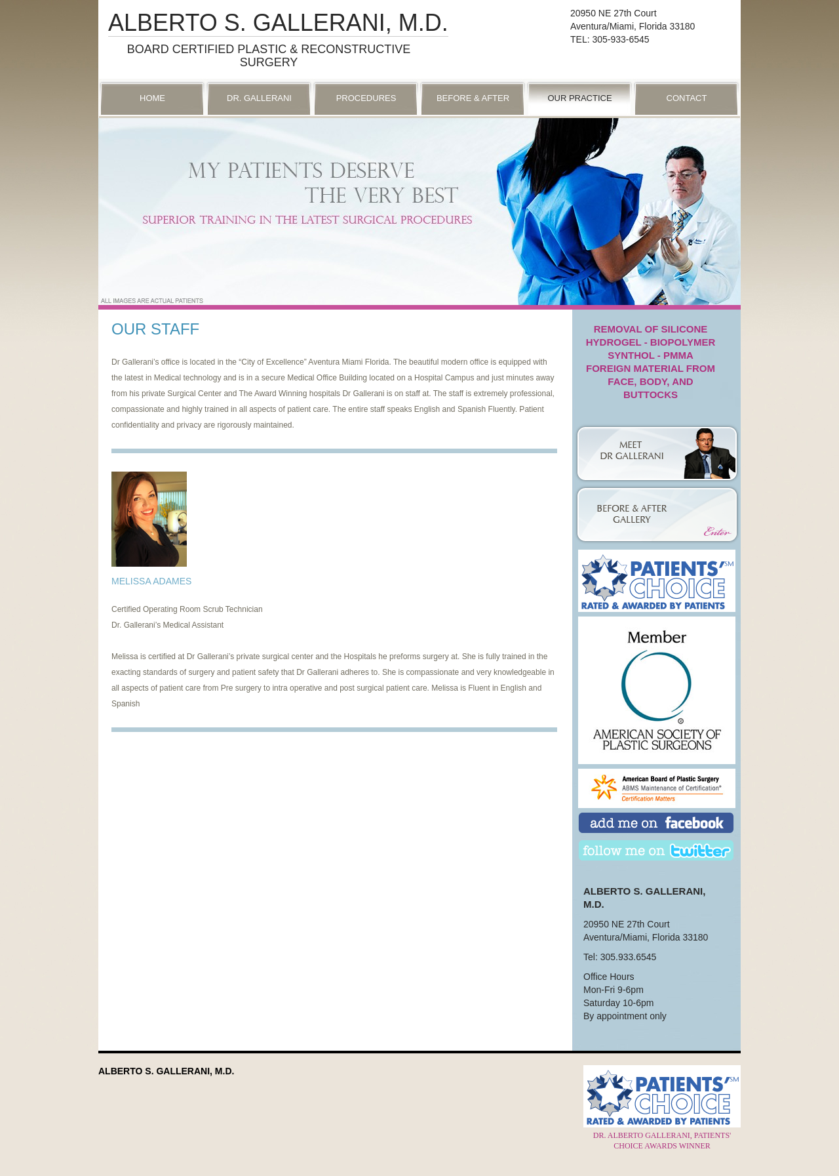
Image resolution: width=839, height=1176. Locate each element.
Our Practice (579, 98)
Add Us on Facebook (656, 824)
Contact (687, 98)
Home (152, 98)
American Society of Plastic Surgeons (656, 649)
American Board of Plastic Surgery (656, 788)
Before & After (473, 98)
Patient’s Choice (656, 581)
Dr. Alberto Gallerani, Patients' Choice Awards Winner (662, 1135)
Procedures (366, 98)
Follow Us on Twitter (656, 851)
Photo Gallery (656, 503)
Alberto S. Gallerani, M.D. (278, 22)
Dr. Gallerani (259, 98)
